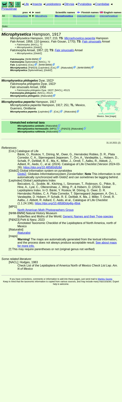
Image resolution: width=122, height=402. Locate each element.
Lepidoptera (53, 4)
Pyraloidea (84, 4)
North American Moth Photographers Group (45, 209)
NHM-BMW (32, 59)
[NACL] (34, 44)
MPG (53, 128)
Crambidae (102, 4)
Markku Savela (105, 279)
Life (26, 4)
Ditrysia (69, 4)
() (86, 16)
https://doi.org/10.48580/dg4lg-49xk (57, 203)
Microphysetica (64, 16)
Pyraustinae (9, 8)
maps (112, 116)
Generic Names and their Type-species (88, 216)
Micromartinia (20, 16)
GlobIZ (37, 47)
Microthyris (41, 16)
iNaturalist (67, 67)
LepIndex (21, 64)
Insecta (37, 4)
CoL (31, 64)
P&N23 (33, 67)
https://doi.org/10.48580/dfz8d (42, 167)
